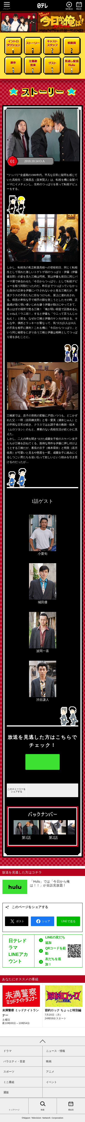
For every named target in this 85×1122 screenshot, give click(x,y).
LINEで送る (61, 790)
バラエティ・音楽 (14, 1061)
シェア (42, 921)
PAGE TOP (42, 1041)
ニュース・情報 (55, 1051)
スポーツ (8, 1071)
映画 (48, 1061)
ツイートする (52, 790)
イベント (51, 1082)
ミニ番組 (8, 1082)
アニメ (50, 1071)
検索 (42, 1105)
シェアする (43, 790)
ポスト (16, 921)
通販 (6, 1092)
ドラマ (7, 1051)
